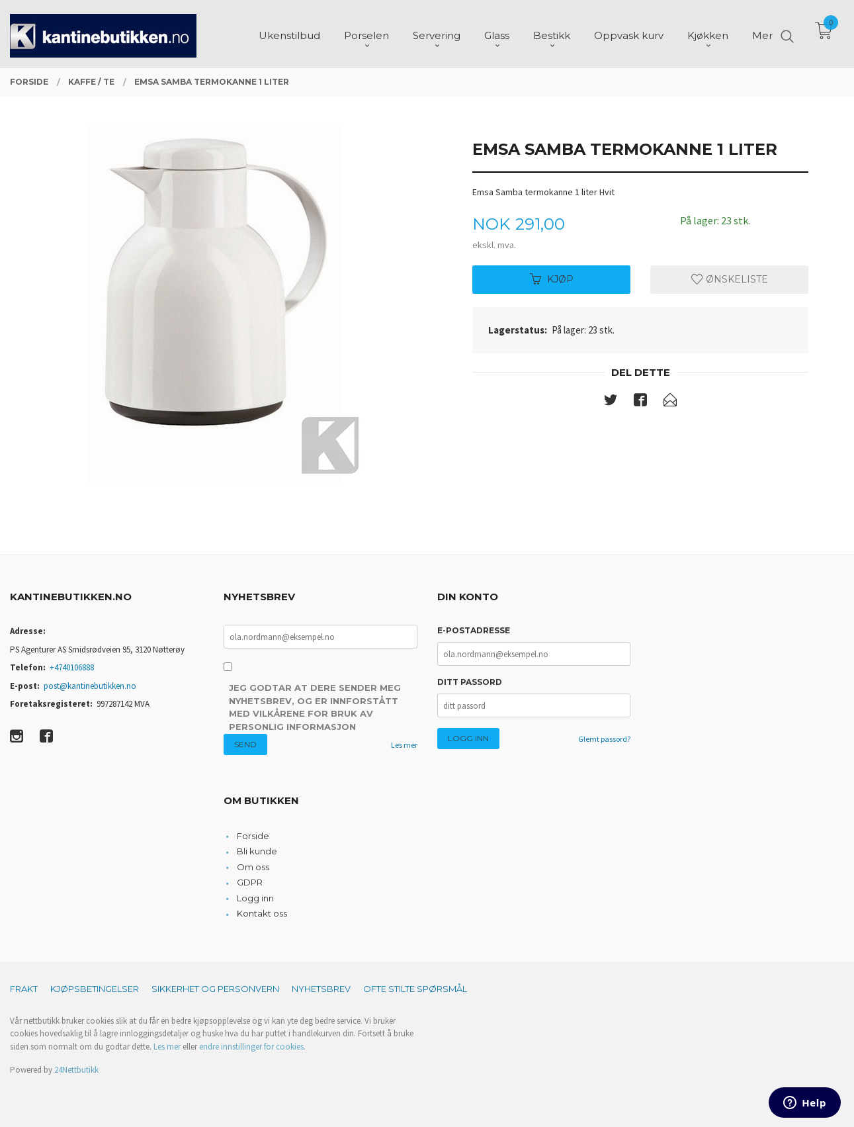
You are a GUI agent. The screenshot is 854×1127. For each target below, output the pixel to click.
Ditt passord (469, 682)
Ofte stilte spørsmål (415, 988)
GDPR (250, 882)
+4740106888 (72, 667)
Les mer (404, 745)
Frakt (24, 988)
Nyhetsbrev (321, 988)
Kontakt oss (262, 913)
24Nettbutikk (76, 1069)
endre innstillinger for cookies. (252, 1046)
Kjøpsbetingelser (94, 988)
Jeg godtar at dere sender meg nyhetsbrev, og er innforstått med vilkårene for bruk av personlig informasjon (315, 707)
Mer (762, 33)
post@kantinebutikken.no (90, 686)
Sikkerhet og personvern (215, 988)
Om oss (253, 867)
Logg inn (255, 898)
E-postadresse (473, 630)
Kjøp (552, 279)
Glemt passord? (604, 739)
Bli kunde (257, 851)
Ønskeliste (729, 279)
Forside (253, 836)
